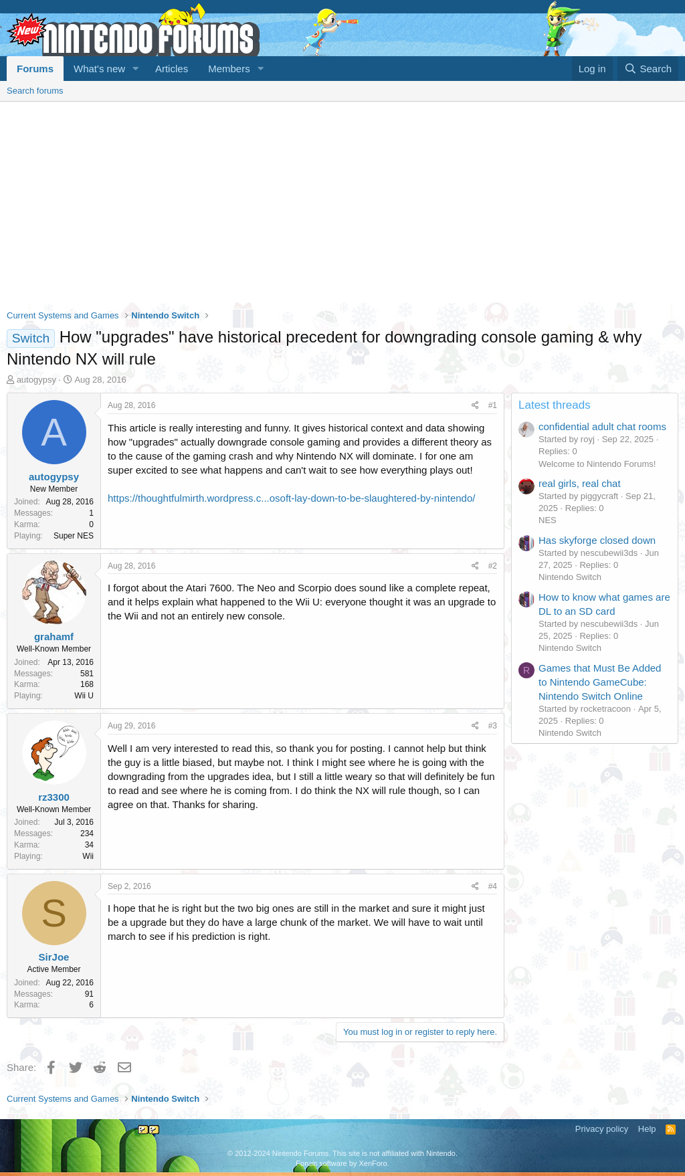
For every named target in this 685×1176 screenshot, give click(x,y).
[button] (135, 68)
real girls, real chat (580, 483)
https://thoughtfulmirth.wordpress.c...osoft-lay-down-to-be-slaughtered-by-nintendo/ (291, 498)
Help (647, 1129)
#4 (492, 886)
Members (229, 68)
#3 (492, 725)
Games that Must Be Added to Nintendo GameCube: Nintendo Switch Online (600, 682)
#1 (492, 405)
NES (548, 520)
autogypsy (36, 380)
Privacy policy (601, 1129)
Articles (171, 68)
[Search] (647, 68)
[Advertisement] (342, 202)
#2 (492, 566)
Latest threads (554, 405)
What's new (99, 68)
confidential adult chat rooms (602, 426)
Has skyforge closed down (597, 540)
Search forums (35, 91)
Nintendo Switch (570, 577)
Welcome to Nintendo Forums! (597, 464)
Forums (35, 68)
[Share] (475, 405)
